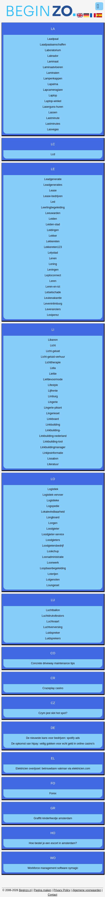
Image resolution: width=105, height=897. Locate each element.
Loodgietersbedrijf (53, 545)
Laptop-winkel (53, 101)
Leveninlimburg (53, 303)
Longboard (52, 517)
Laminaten (53, 72)
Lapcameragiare (53, 89)
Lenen (53, 258)
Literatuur (53, 464)
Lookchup (53, 551)
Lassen (52, 112)
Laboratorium (53, 50)
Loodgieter (52, 528)
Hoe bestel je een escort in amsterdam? (53, 843)
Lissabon (53, 458)
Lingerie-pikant (53, 407)
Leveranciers (53, 309)
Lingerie (53, 402)
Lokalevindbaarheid (53, 511)
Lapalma (53, 84)
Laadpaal (52, 38)
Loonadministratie (53, 557)
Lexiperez (53, 314)
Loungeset (53, 585)
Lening (53, 264)
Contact (52, 894)
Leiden (53, 218)
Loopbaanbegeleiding (53, 568)
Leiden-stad (53, 224)
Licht (53, 345)
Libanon (53, 339)
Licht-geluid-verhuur (53, 356)
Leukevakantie (53, 298)
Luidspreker (53, 632)
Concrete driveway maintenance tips (53, 663)
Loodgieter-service (53, 534)
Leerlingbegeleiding (53, 207)
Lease (53, 190)
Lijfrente (53, 390)
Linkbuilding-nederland (53, 436)
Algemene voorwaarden (86, 890)
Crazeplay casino (53, 688)
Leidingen (53, 230)
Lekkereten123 (53, 247)
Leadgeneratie (53, 179)
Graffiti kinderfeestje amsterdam (53, 818)
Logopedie (53, 506)
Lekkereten (53, 241)
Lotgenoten (53, 579)
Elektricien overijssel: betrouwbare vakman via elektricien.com (53, 768)
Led (53, 201)
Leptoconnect (53, 275)
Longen (52, 523)
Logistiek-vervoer (53, 494)
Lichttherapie (53, 362)
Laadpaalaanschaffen (53, 44)
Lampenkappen (52, 78)
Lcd (53, 154)
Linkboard (53, 419)
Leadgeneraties (52, 184)
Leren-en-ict (53, 286)
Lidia (53, 368)
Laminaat (52, 61)
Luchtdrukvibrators (53, 615)
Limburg (53, 396)
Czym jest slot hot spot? (52, 713)
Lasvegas (53, 129)
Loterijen (53, 574)
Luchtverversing (52, 627)
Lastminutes (52, 123)
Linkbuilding (53, 424)
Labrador (53, 55)
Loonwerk (53, 562)
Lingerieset (53, 413)
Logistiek (53, 489)
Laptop (53, 95)
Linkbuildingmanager (52, 447)
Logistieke (53, 500)
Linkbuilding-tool (53, 441)
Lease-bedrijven (52, 196)
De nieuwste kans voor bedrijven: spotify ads (53, 738)
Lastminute (53, 118)
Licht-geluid (53, 351)
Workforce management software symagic (53, 868)
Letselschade (53, 292)
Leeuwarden (52, 213)
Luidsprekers (53, 638)
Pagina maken (42, 890)
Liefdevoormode (53, 379)
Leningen (52, 269)
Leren (52, 281)
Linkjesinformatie (53, 452)
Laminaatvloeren (53, 67)
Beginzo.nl (25, 890)
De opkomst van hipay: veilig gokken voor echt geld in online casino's (53, 743)
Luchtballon (53, 610)
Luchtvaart (53, 621)
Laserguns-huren (53, 106)
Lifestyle (53, 385)
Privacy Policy (61, 890)
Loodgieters (53, 540)
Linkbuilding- (52, 430)
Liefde (53, 373)
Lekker (53, 235)
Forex (52, 793)
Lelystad (53, 252)
